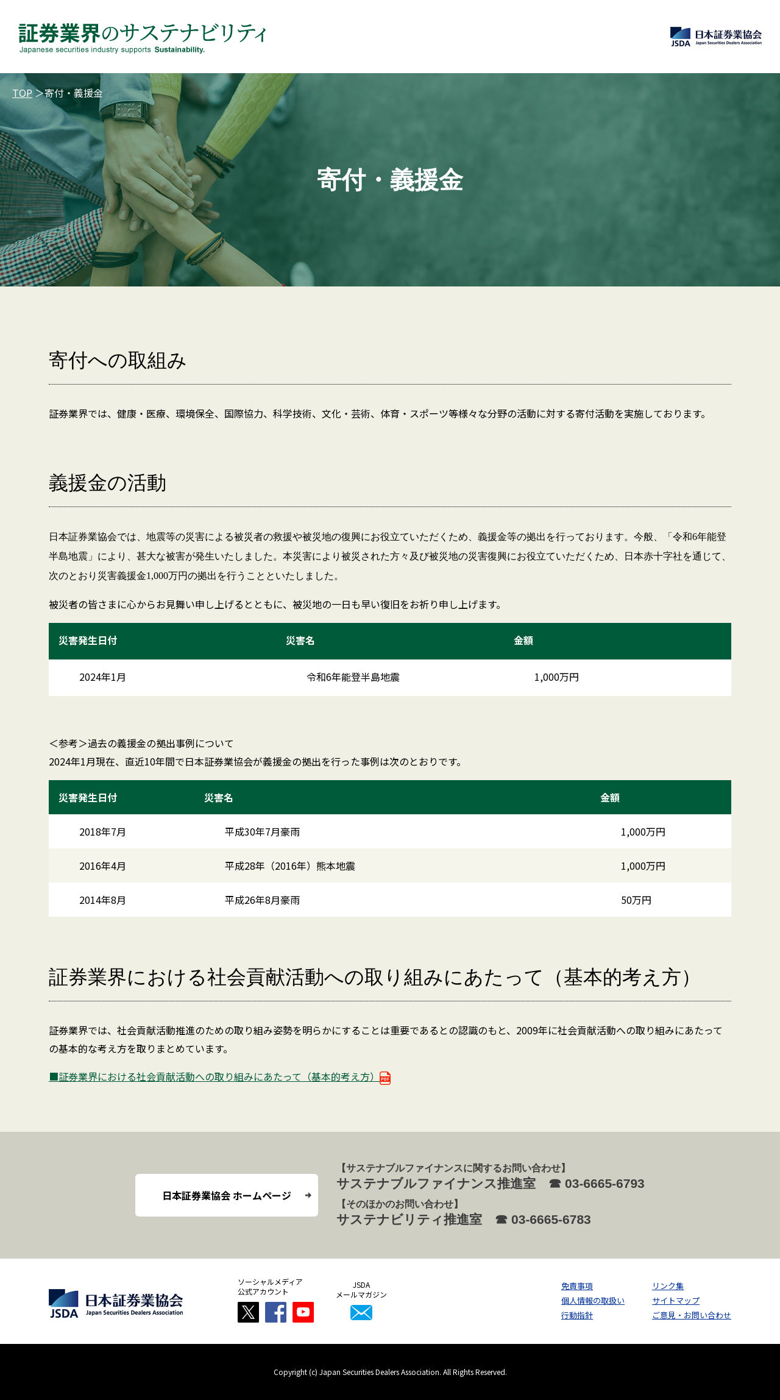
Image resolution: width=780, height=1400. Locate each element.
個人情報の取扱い (593, 1300)
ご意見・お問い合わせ (691, 1315)
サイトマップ (676, 1300)
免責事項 (577, 1286)
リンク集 (668, 1286)
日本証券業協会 (716, 36)
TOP (22, 92)
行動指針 (577, 1315)
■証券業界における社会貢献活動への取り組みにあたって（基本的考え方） (220, 1076)
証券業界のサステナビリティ (142, 36)
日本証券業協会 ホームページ (226, 1195)
